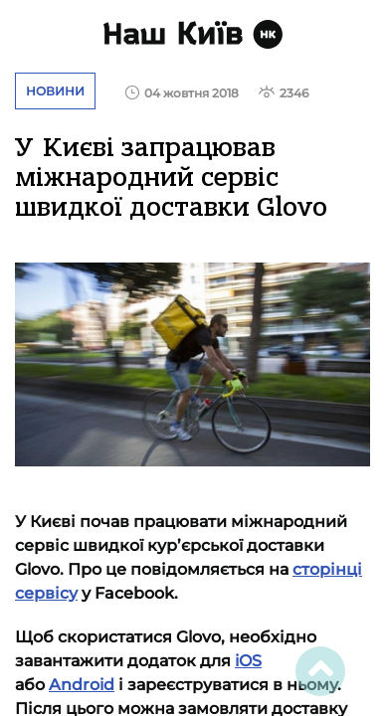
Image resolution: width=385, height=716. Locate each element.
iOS (248, 660)
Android (81, 684)
